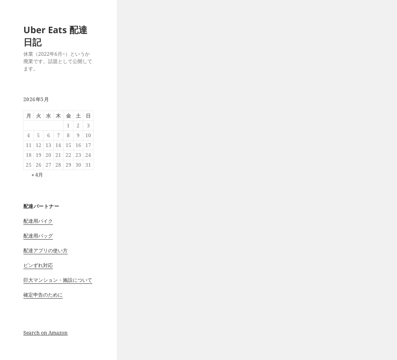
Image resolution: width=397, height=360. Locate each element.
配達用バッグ (38, 235)
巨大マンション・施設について (57, 279)
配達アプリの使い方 (45, 250)
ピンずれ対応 (38, 265)
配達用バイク (38, 220)
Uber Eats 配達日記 (55, 35)
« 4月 (37, 174)
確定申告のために (43, 294)
